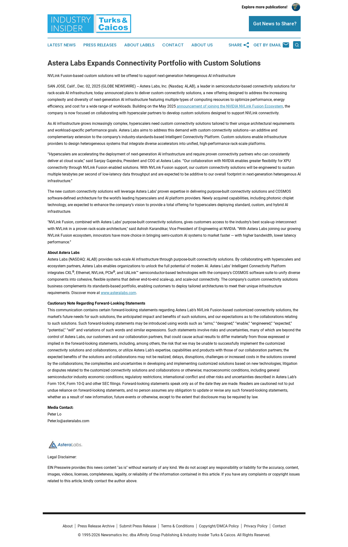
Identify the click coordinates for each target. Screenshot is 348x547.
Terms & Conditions (177, 526)
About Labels (139, 45)
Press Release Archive (96, 526)
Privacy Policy (256, 526)
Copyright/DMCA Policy (219, 526)
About (68, 526)
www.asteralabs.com (118, 292)
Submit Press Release (137, 526)
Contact (173, 45)
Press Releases (100, 45)
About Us (202, 45)
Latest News (62, 45)
